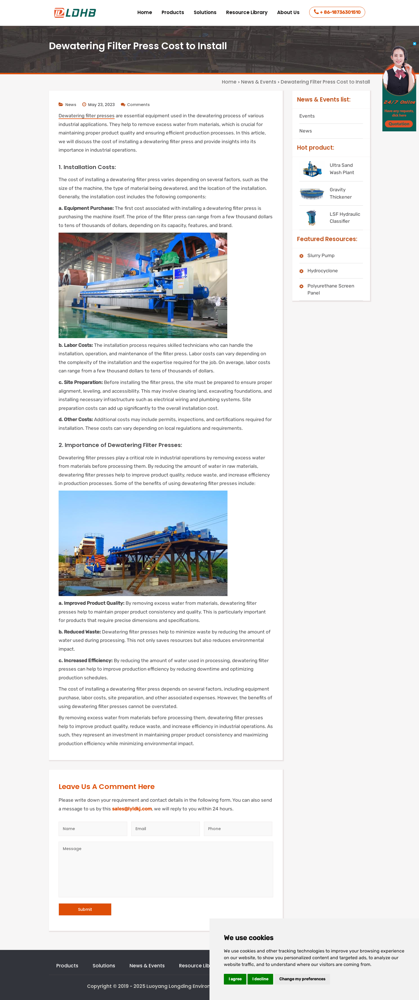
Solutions (205, 12)
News (70, 104)
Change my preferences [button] (302, 979)
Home (144, 12)
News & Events (147, 965)
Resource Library (247, 12)
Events (307, 116)
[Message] (166, 869)
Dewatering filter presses (87, 115)
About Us (288, 12)
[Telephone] (238, 829)
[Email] (165, 829)
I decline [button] (260, 979)
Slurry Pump (321, 255)
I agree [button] (235, 979)
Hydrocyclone (322, 270)
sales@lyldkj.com (132, 809)
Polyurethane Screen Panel (330, 289)
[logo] (75, 13)
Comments (135, 104)
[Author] (93, 829)
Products (173, 12)
